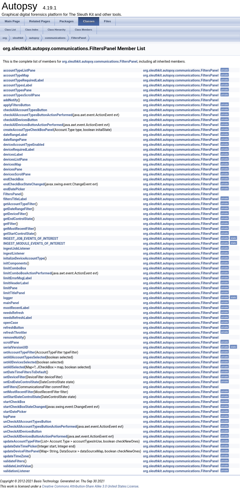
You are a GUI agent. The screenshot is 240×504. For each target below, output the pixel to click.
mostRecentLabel (16, 308)
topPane (9, 417)
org (5, 38)
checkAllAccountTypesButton (25, 110)
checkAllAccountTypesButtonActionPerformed (37, 115)
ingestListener (13, 253)
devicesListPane (15, 159)
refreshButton (13, 327)
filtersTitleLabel (15, 199)
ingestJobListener (16, 248)
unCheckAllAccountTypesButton (27, 421)
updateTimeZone (15, 456)
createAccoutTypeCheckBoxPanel (28, 130)
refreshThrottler (15, 332)
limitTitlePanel (14, 293)
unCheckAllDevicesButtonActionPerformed (35, 436)
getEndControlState (17, 219)
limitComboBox (14, 268)
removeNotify (13, 337)
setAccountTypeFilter (19, 352)
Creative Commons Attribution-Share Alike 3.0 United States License (90, 486)
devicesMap (12, 164)
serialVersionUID (15, 347)
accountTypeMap (16, 75)
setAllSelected (14, 367)
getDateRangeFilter (17, 209)
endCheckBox (13, 179)
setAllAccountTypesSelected (24, 357)
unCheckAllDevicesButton (22, 431)
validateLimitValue (17, 466)
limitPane (10, 288)
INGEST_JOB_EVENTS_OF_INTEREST (30, 238)
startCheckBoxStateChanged (24, 407)
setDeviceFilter (14, 377)
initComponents (15, 263)
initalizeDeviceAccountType (23, 258)
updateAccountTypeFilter (22, 441)
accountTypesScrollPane (21, 95)
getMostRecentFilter (18, 229)
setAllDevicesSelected (19, 362)
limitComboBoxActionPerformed (27, 273)
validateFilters (13, 461)
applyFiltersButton (17, 105)
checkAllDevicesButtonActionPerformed (33, 125)
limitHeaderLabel (16, 283)
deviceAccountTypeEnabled (23, 144)
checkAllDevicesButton (20, 120)
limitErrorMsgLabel (17, 278)
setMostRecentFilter (18, 392)
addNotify (10, 100)
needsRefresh (13, 313)
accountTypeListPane (19, 70)
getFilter (9, 224)
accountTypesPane (17, 90)
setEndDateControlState (21, 382)
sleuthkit (18, 38)
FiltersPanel (78, 38)
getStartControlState (18, 234)
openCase (10, 323)
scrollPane (11, 342)
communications (55, 38)
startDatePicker (15, 412)
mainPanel (11, 303)
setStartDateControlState (22, 397)
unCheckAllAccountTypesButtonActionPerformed (40, 426)
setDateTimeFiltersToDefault (24, 372)
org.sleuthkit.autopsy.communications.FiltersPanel (99, 61)
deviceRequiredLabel (18, 149)
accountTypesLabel (17, 85)
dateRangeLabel (15, 135)
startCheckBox (14, 402)
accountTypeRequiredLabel (23, 80)
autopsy (34, 38)
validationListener (16, 471)
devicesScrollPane (17, 174)
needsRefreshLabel (17, 318)
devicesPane (12, 169)
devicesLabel (13, 154)
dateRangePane (15, 140)
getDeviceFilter (14, 214)
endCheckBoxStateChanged (23, 184)
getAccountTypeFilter (19, 204)
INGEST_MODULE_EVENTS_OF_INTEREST (34, 243)
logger (8, 298)
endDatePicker (14, 189)
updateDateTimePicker (20, 446)
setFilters (10, 387)
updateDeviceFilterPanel (21, 451)
